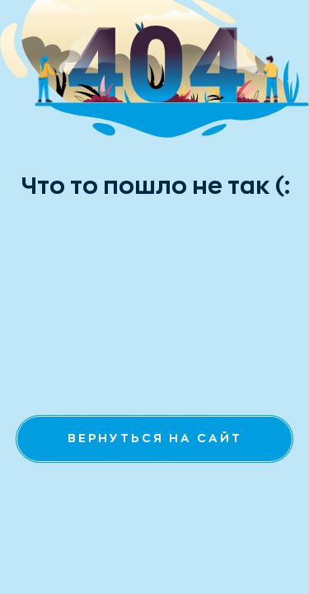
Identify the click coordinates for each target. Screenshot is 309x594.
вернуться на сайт (155, 438)
